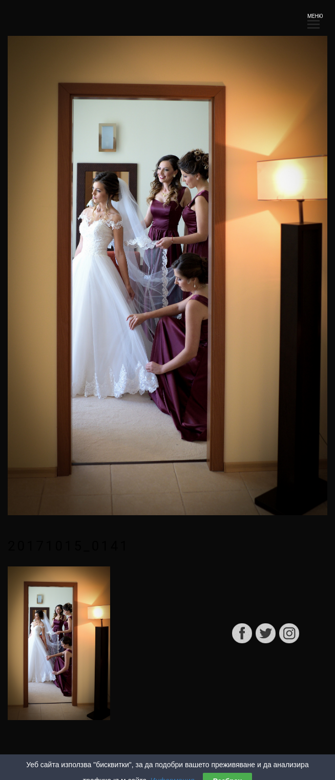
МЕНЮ (313, 19)
